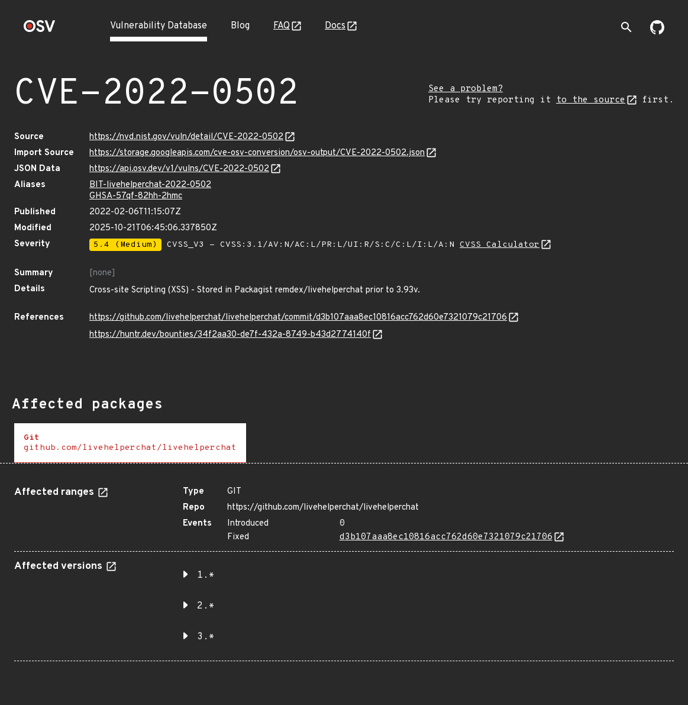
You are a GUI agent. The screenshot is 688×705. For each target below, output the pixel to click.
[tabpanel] (344, 569)
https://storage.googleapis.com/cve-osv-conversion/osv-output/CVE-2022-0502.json (257, 153)
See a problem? (465, 89)
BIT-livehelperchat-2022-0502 (150, 185)
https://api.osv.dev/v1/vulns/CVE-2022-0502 (179, 169)
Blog (240, 26)
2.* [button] (206, 606)
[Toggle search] (626, 27)
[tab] (130, 443)
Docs (335, 26)
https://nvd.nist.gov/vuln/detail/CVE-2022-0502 (186, 137)
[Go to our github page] (657, 32)
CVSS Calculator (500, 245)
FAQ (281, 26)
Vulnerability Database (158, 26)
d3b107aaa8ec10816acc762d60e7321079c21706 (446, 537)
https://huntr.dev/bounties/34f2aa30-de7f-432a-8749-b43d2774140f (230, 334)
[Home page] (40, 30)
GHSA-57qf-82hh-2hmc (135, 196)
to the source (590, 100)
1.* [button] (206, 575)
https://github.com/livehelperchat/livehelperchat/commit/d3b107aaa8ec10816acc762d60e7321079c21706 (298, 317)
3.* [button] (206, 637)
